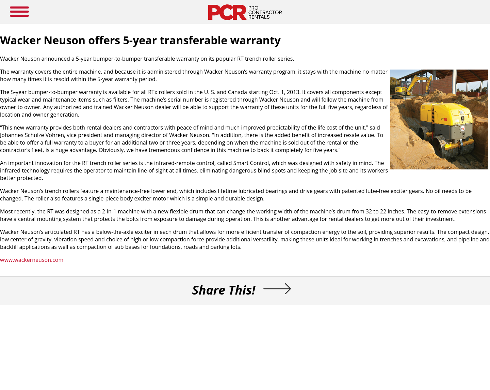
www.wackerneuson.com (31, 260)
